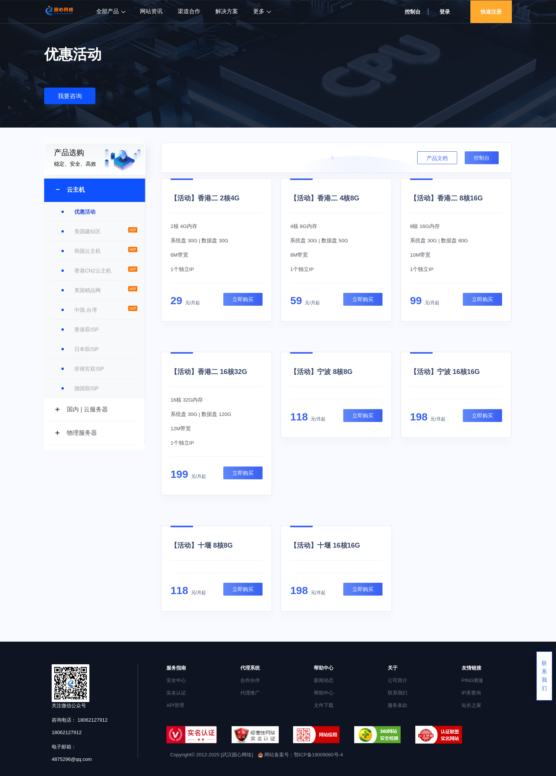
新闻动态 (323, 680)
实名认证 (176, 693)
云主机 (76, 189)
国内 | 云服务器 (87, 409)
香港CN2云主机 (92, 271)
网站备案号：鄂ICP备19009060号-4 (300, 755)
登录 (444, 12)
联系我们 (397, 693)
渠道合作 (189, 11)
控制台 (413, 12)
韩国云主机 (87, 251)
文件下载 (323, 705)
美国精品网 (87, 290)
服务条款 (397, 705)
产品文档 (437, 158)
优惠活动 (84, 212)
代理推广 (250, 693)
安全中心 (176, 680)
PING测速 (473, 680)
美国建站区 (87, 231)
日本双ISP (86, 349)
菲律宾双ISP (89, 369)
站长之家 (471, 705)
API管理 (175, 705)
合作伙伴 (250, 680)
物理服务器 (82, 433)
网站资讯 (151, 11)
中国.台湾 (85, 310)
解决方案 (226, 11)
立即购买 (242, 299)
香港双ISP (86, 329)
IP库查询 (471, 693)
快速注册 (491, 12)
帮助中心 (323, 693)
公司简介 (397, 680)
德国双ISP (86, 388)
